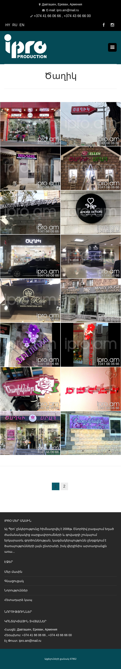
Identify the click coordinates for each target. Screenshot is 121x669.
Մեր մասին (13, 571)
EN (21, 25)
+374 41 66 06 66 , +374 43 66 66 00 (62, 16)
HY (7, 25)
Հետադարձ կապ (18, 600)
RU (14, 25)
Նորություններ (16, 590)
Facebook (103, 25)
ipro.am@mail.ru (30, 640)
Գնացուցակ (14, 581)
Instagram (112, 25)
